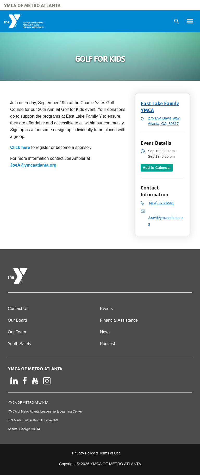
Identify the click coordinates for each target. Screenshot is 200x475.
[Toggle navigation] (190, 21)
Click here (20, 147)
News (105, 332)
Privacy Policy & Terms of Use (96, 453)
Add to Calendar (157, 168)
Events (106, 308)
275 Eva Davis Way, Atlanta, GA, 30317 (164, 121)
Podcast (107, 343)
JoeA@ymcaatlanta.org (33, 165)
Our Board (17, 320)
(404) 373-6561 (161, 203)
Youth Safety (19, 343)
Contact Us (18, 308)
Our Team (17, 332)
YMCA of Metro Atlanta (32, 5)
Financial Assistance (119, 320)
